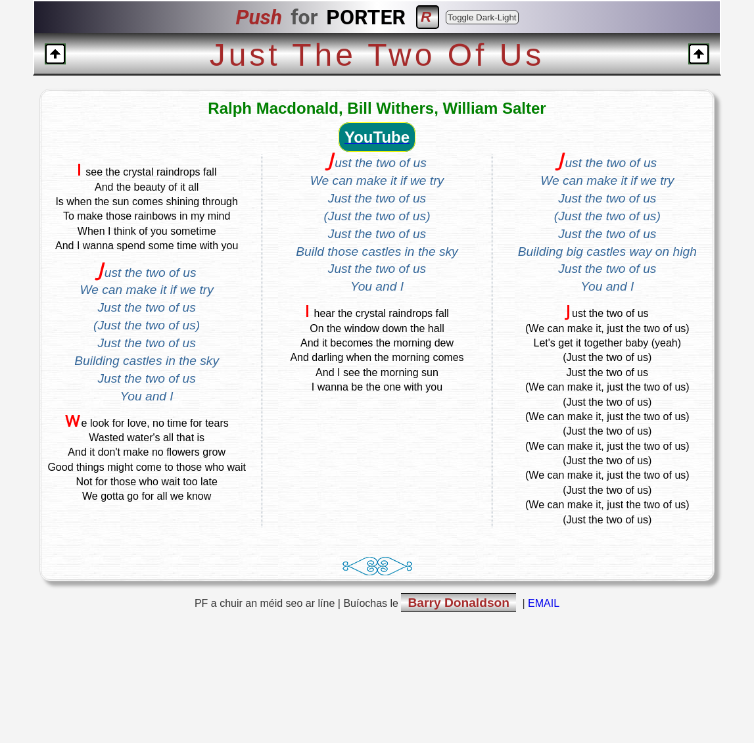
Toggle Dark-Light (482, 17)
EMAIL (543, 603)
